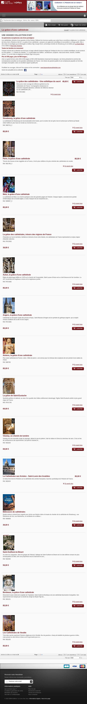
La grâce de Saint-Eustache (15, 396)
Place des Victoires (16, 46)
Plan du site (31, 689)
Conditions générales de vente (14, 691)
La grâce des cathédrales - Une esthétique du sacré (38, 81)
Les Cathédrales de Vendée (14, 633)
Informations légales (34, 698)
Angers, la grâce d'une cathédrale (17, 315)
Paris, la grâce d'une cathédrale (16, 159)
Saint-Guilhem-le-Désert (13, 552)
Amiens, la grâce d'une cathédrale (17, 355)
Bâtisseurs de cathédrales (14, 512)
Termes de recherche (34, 692)
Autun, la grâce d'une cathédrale (17, 275)
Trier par (67, 77)
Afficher (74, 74)
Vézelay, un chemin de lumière (16, 436)
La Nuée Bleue (79, 44)
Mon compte (52, 25)
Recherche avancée (34, 691)
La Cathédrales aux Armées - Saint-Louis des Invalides (26, 476)
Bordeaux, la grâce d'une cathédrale (18, 592)
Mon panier (64, 25)
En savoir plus (56, 94)
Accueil (66, 30)
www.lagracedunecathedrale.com (51, 67)
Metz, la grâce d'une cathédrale (16, 194)
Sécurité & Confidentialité (12, 694)
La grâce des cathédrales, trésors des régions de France (27, 234)
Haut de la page (45, 698)
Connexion (85, 15)
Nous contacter (32, 694)
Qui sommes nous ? (11, 689)
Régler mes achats (80, 25)
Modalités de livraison (11, 692)
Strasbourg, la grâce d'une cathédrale (19, 118)
